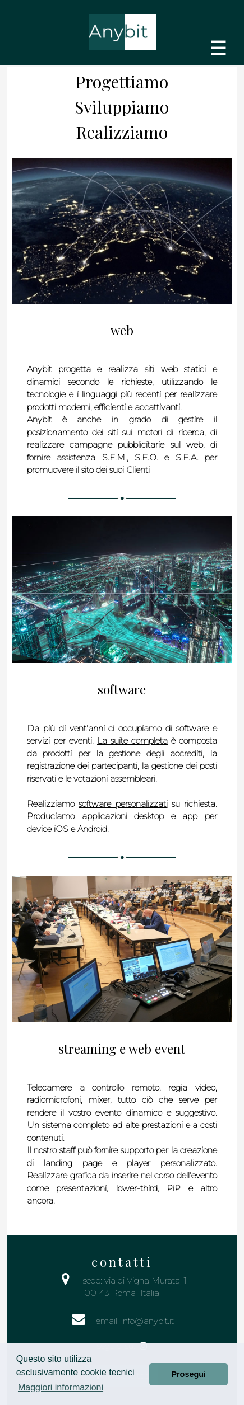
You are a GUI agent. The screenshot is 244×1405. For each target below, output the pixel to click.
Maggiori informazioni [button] (60, 1387)
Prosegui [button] (188, 1374)
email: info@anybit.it (135, 1320)
